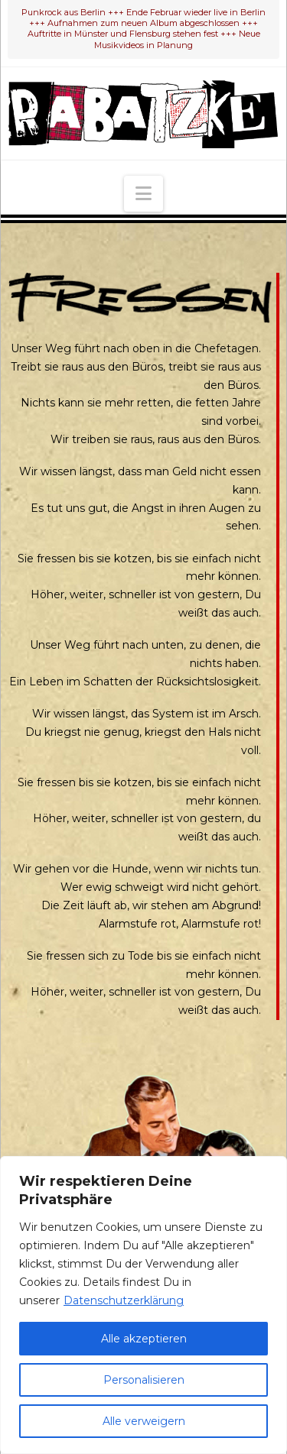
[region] (143, 1305)
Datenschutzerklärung (124, 1300)
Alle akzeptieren (144, 1339)
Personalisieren (143, 1380)
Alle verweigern (144, 1421)
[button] (143, 194)
